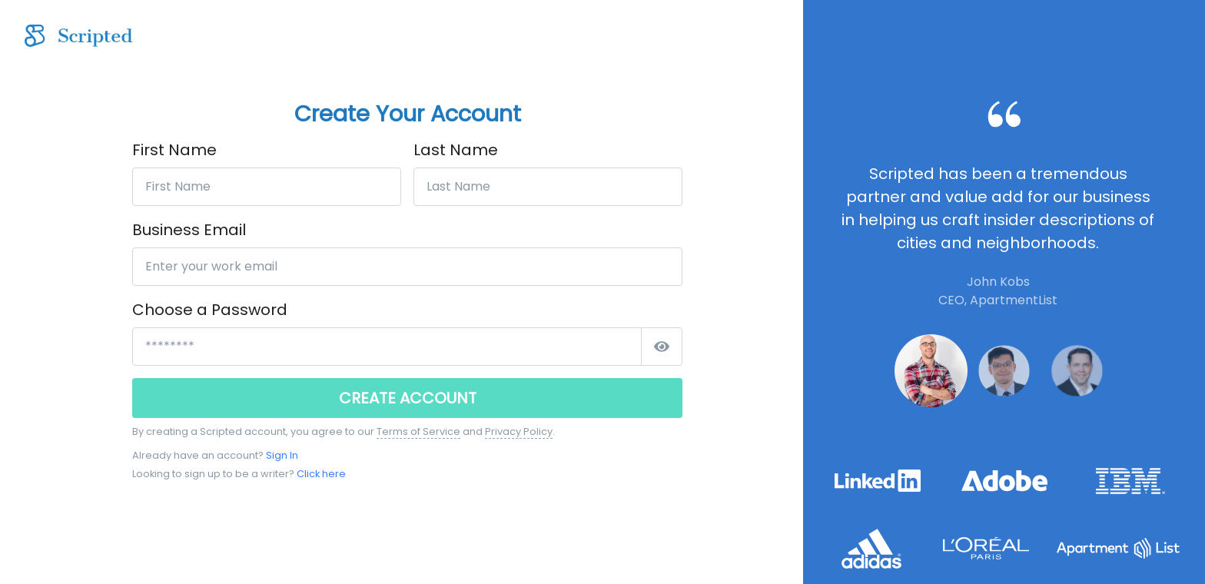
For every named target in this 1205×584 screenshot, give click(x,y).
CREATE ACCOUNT (407, 398)
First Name (174, 150)
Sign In (282, 455)
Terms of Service (418, 431)
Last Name (455, 150)
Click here (321, 473)
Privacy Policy (519, 431)
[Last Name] (547, 187)
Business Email (189, 230)
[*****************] (387, 346)
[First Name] (266, 187)
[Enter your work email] (407, 266)
